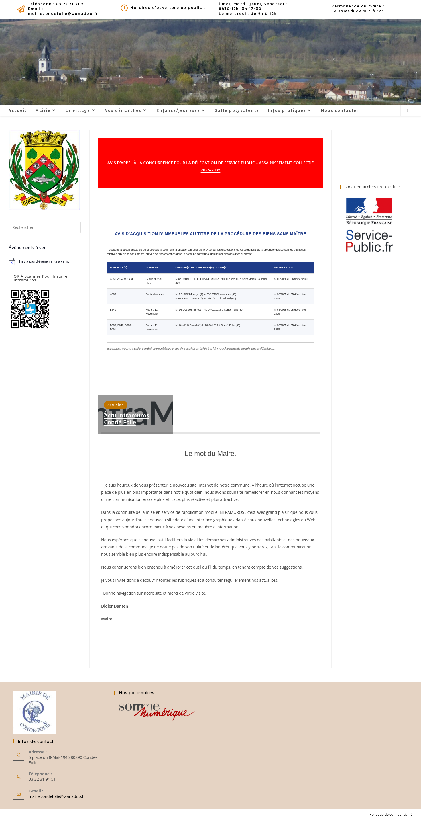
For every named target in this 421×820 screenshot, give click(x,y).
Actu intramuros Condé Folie (126, 418)
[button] (105, 413)
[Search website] (406, 111)
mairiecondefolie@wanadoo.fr (57, 796)
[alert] (45, 261)
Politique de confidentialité (391, 814)
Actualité (115, 405)
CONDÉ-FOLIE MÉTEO (376, 151)
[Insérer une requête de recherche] (45, 227)
